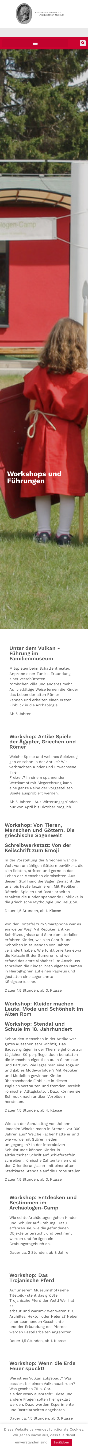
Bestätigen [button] (61, 1442)
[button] (35, 43)
